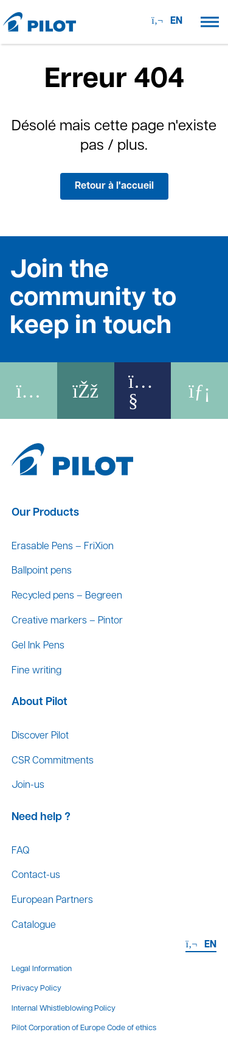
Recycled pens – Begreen (67, 596)
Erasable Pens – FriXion (63, 547)
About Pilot (39, 702)
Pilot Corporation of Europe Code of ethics (84, 1028)
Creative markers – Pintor (67, 621)
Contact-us (36, 875)
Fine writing (36, 671)
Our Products (45, 513)
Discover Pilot (40, 736)
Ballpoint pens (42, 571)
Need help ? (41, 817)
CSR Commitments (53, 761)
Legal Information (42, 969)
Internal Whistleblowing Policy (64, 1009)
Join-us (28, 785)
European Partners (52, 900)
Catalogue (34, 925)
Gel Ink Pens (38, 646)
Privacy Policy (36, 988)
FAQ (20, 851)
